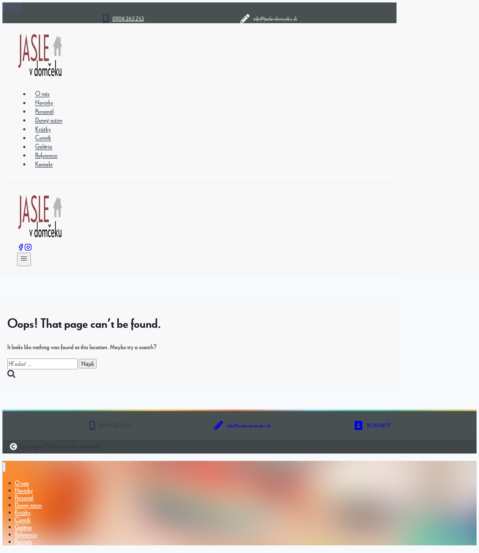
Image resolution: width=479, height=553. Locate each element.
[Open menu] (24, 259)
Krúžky (43, 129)
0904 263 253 (128, 18)
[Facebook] (7, 10)
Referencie (46, 155)
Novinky (44, 103)
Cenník (43, 138)
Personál (44, 111)
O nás (42, 94)
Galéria (43, 146)
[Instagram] (28, 249)
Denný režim (48, 120)
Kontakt (44, 164)
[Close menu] (4, 467)
